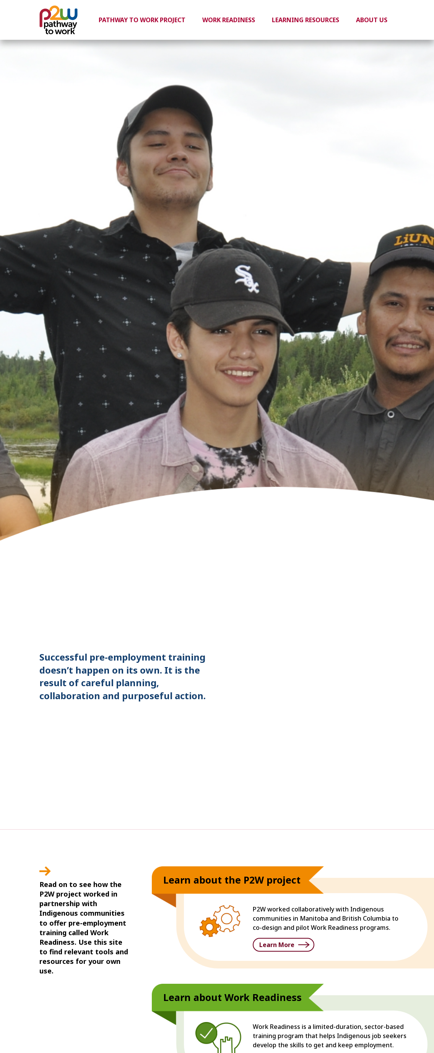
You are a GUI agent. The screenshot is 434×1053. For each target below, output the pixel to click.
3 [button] (376, 611)
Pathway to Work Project (142, 20)
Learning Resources (305, 20)
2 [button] (365, 611)
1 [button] (353, 611)
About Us (371, 20)
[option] (217, 435)
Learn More (276, 945)
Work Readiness (228, 20)
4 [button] (388, 611)
